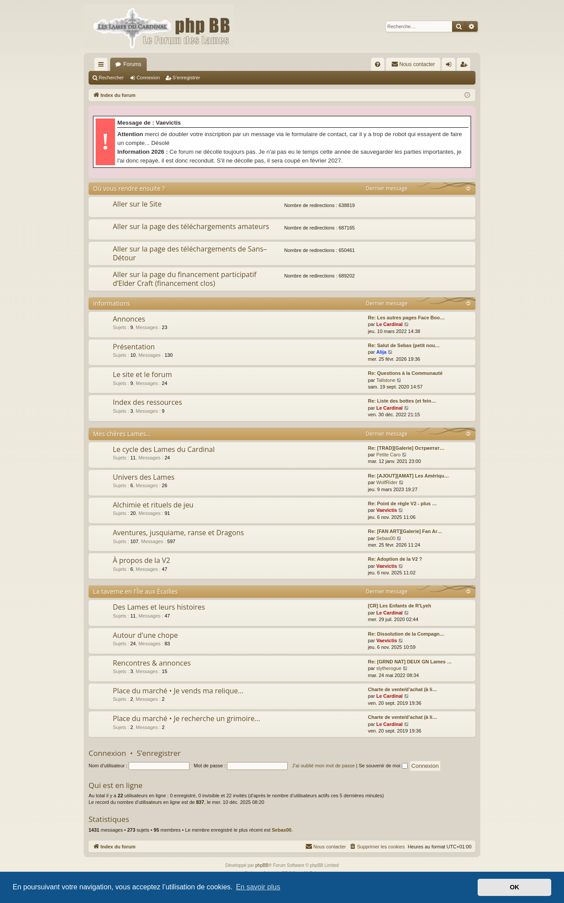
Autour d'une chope (145, 635)
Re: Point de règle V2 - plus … (402, 503)
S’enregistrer (186, 77)
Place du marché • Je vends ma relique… (178, 691)
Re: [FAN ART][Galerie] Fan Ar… (405, 531)
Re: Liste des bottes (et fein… (402, 400)
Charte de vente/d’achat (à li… (402, 689)
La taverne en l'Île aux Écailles (135, 591)
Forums (132, 64)
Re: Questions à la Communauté (405, 373)
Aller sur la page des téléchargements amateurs (191, 226)
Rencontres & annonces (152, 663)
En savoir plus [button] (258, 887)
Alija (381, 352)
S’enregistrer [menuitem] (465, 66)
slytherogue (388, 668)
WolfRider (386, 482)
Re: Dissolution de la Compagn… (406, 634)
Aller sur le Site (137, 204)
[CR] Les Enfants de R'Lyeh (399, 605)
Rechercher (111, 77)
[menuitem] (377, 64)
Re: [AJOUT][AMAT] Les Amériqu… (408, 475)
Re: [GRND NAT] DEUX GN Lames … (410, 661)
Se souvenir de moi (383, 765)
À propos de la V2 (141, 560)
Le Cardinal (389, 324)
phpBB (261, 865)
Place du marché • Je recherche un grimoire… (186, 718)
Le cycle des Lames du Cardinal (164, 449)
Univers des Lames (143, 477)
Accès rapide (103, 66)
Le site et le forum (142, 374)
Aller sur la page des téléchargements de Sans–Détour (190, 253)
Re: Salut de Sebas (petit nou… (404, 345)
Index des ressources (147, 402)
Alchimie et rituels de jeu (153, 505)
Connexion (148, 77)
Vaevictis (386, 510)
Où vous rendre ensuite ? (129, 188)
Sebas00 (385, 538)
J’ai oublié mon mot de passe (323, 765)
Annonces (129, 319)
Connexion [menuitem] (450, 66)
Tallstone (385, 380)
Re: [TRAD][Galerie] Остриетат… (406, 448)
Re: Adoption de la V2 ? (395, 559)
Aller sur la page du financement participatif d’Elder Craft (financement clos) (184, 279)
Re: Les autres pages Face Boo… (406, 317)
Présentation (134, 347)
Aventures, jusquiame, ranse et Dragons (178, 532)
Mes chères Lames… (122, 433)
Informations (111, 303)
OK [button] (514, 887)
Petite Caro (388, 454)
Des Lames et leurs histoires (159, 607)
